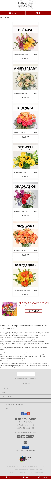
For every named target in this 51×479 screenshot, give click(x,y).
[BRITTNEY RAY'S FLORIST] (25, 8)
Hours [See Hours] (42, 477)
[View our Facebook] (22, 415)
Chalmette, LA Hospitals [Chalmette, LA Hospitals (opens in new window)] (36, 466)
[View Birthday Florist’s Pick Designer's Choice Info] (25, 116)
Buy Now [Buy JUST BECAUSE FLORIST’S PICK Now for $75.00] (25, 58)
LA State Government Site (34, 469)
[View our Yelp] (28, 415)
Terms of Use (38, 472)
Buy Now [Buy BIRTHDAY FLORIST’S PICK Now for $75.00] (25, 137)
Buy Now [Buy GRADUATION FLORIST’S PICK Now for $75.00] (25, 215)
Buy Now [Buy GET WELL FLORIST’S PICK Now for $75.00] (25, 176)
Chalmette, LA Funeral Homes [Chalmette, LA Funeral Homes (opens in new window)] (16, 466)
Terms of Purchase (26, 472)
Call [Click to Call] (8, 477)
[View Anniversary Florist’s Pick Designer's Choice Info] (25, 77)
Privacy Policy (13, 472)
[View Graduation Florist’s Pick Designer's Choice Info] (25, 195)
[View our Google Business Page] (25, 415)
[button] (25, 447)
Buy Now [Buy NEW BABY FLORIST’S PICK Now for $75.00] (25, 255)
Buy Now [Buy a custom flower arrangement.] (33, 311)
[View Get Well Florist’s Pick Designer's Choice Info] (25, 155)
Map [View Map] (25, 477)
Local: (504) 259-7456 (25, 428)
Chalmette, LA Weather (16, 469)
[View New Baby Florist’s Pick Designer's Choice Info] (25, 234)
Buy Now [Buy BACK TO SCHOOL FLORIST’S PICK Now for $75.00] (25, 294)
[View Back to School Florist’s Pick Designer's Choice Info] (25, 273)
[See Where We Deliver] (25, 383)
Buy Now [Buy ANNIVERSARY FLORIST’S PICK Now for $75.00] (25, 97)
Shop (12, 12)
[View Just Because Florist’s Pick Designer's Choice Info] (25, 37)
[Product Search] (26, 374)
